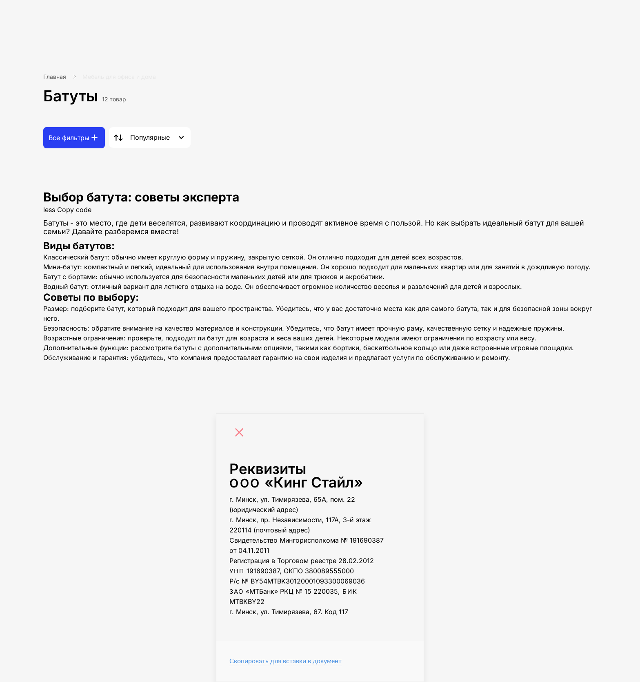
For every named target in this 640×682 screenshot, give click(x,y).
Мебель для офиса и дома (119, 76)
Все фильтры (69, 138)
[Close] (241, 433)
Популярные (150, 137)
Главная (54, 76)
